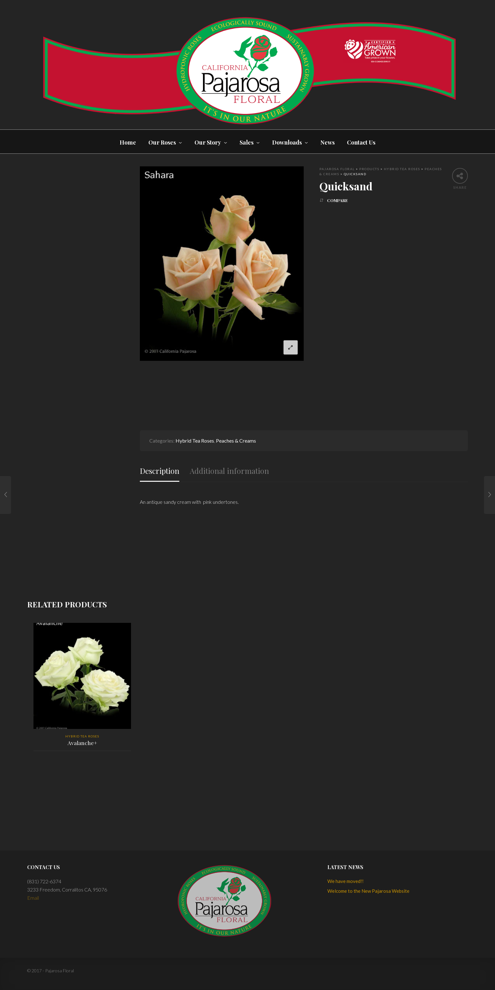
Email (33, 898)
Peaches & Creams (236, 441)
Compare (337, 200)
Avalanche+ (82, 743)
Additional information (229, 471)
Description (159, 471)
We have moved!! (345, 881)
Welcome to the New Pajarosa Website (368, 891)
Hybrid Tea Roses (195, 441)
